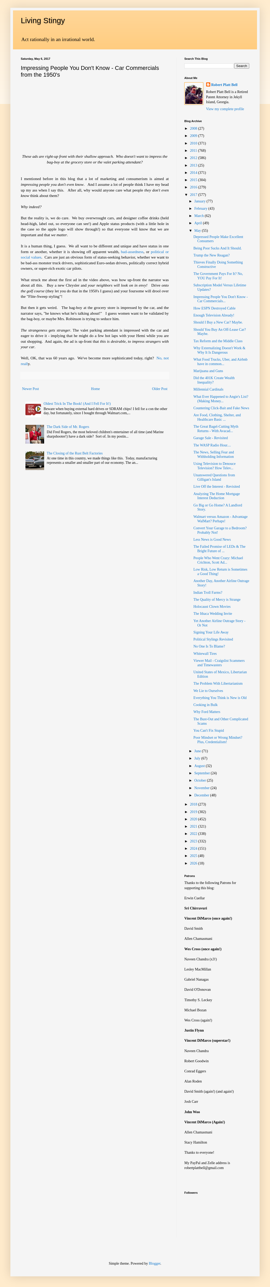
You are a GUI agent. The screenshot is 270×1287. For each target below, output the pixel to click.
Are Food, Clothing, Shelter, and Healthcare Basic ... (217, 417)
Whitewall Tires (205, 654)
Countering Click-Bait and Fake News (221, 408)
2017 (194, 195)
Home (95, 389)
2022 (194, 834)
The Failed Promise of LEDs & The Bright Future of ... (219, 549)
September (202, 773)
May (198, 231)
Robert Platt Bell (224, 85)
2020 (194, 819)
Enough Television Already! (213, 315)
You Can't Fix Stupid (208, 730)
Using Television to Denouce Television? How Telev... (214, 466)
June (198, 751)
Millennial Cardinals (208, 389)
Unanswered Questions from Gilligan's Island (214, 477)
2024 (194, 848)
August (200, 766)
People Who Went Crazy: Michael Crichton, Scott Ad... (218, 560)
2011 (194, 151)
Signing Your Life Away (211, 632)
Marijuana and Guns (208, 371)
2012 (194, 158)
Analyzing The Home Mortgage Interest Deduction (216, 496)
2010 (194, 143)
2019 (194, 812)
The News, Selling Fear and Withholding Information (213, 454)
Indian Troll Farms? (207, 593)
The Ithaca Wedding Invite (212, 614)
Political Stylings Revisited (213, 639)
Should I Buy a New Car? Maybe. (218, 322)
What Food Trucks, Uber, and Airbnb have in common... (220, 362)
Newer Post (30, 389)
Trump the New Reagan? (211, 255)
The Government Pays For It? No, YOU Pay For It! (218, 276)
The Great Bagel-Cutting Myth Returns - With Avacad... (215, 429)
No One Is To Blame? (209, 646)
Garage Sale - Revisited (210, 438)
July (197, 758)
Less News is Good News (212, 540)
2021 (194, 826)
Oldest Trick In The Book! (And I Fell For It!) (77, 404)
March (199, 216)
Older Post (160, 389)
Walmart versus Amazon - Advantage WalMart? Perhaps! (220, 519)
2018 (194, 804)
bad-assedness (132, 251)
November (202, 788)
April (198, 223)
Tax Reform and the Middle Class (217, 341)
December (202, 795)
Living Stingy (43, 20)
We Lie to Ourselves (208, 691)
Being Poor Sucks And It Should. (217, 248)
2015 (194, 180)
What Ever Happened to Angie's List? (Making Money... (220, 399)
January (200, 201)
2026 (194, 863)
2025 (194, 856)
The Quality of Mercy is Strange (217, 600)
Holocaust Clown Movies (212, 607)
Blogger (154, 1263)
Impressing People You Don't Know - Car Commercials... (220, 299)
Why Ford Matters (206, 712)
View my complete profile (225, 109)
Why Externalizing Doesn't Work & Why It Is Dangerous (219, 350)
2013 (194, 165)
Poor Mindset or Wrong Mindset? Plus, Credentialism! (217, 740)
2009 (194, 136)
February (201, 208)
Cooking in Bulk (205, 705)
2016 (194, 187)
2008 (194, 128)
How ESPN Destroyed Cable (214, 308)
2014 (194, 173)
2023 (194, 841)
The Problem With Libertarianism (217, 683)
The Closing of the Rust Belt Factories (75, 453)
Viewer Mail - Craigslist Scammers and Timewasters (219, 663)
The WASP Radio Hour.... (212, 445)
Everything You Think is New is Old (220, 698)
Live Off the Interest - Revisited (216, 487)
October (200, 780)
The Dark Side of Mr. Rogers (68, 427)
